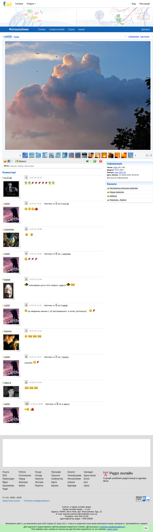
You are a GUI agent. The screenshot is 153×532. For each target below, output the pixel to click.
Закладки (88, 472)
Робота (22, 472)
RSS (5, 475)
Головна (19, 4)
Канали (81, 29)
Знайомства (57, 478)
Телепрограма (75, 475)
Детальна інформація (117, 177)
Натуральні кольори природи (122, 188)
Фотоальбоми (74, 478)
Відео (5, 482)
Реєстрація (145, 4)
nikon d (7, 382)
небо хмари (29, 166)
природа (13, 166)
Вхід (134, 4)
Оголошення (25, 475)
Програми (56, 472)
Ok (146, 528)
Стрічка (71, 29)
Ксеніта (7, 331)
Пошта (6, 472)
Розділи (30, 4)
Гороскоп (55, 475)
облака (21, 166)
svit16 (8, 36)
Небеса (112, 196)
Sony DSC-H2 (120, 172)
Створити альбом (56, 29)
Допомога (145, 29)
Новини (71, 482)
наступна (144, 36)
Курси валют (90, 475)
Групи (86, 485)
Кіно (86, 482)
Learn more (112, 529)
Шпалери (23, 482)
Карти (54, 482)
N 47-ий (7, 178)
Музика (54, 485)
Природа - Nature (116, 200)
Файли (22, 485)
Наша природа (115, 192)
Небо (16, 37)
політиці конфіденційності (112, 527)
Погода (38, 475)
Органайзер (8, 485)
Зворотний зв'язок (11, 500)
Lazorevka (8, 229)
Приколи (39, 478)
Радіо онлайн (121, 473)
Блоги (87, 478)
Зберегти (21, 161)
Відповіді (72, 485)
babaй (6, 279)
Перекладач (8, 478)
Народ (22, 478)
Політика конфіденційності (37, 500)
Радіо (5, 489)
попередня (133, 36)
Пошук (38, 472)
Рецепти (39, 485)
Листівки (39, 482)
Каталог (71, 472)
